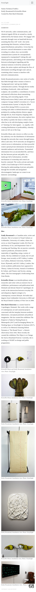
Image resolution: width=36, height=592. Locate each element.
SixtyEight (4, 3)
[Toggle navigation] (32, 3)
